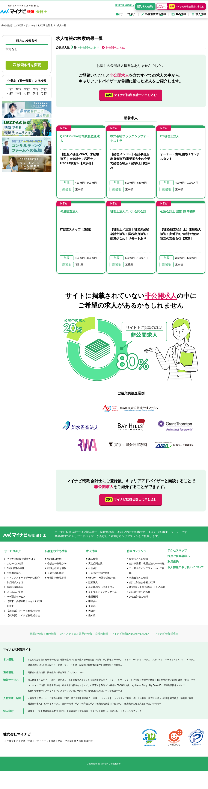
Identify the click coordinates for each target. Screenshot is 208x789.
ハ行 (10, 93)
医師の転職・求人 (70, 703)
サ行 (27, 89)
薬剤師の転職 (187, 698)
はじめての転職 (15, 563)
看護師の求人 (34, 703)
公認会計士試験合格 (99, 573)
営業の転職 (36, 633)
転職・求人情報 (104, 659)
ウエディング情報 (36, 685)
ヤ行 (27, 93)
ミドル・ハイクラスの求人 (137, 659)
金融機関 (93, 596)
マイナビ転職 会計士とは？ (21, 558)
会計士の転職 (139, 698)
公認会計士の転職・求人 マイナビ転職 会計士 (28, 25)
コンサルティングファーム (102, 592)
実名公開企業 (95, 563)
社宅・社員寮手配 (109, 711)
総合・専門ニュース (61, 680)
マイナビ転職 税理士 (166, 633)
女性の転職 (101, 633)
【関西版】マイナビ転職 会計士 (23, 610)
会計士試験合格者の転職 (142, 582)
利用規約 (173, 561)
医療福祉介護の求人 (112, 665)
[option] (131, 429)
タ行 (35, 89)
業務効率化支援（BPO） (55, 711)
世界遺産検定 (53, 685)
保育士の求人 (87, 703)
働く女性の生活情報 (166, 680)
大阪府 (91, 610)
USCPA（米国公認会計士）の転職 (147, 587)
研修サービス (34, 711)
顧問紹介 (174, 698)
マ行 (18, 93)
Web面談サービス (16, 596)
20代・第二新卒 (72, 698)
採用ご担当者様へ (124, 5)
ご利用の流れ (14, 573)
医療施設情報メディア (174, 685)
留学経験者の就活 (49, 659)
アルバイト (157, 659)
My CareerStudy (139, 685)
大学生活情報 (148, 680)
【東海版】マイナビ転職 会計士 (23, 615)
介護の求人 (117, 703)
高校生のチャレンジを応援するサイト (91, 680)
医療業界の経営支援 (134, 703)
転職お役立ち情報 (56, 568)
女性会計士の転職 (138, 596)
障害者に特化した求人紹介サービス (45, 665)
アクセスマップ (177, 550)
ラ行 (35, 93)
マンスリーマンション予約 (68, 691)
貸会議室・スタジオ (89, 711)
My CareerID (155, 685)
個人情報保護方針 (83, 741)
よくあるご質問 (15, 592)
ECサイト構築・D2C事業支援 (115, 685)
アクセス (20, 741)
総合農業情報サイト (71, 685)
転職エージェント (101, 698)
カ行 (18, 89)
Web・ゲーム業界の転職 (50, 698)
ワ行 (44, 93)
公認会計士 (94, 568)
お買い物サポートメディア (41, 691)
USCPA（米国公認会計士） (103, 577)
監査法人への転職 (138, 558)
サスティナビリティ (38, 741)
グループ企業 (65, 741)
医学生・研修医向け (84, 659)
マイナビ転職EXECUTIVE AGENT (131, 633)
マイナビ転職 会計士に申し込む (131, 95)
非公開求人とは (115, 47)
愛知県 (91, 615)
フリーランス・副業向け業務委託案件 (82, 665)
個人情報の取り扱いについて (185, 567)
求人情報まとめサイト (38, 680)
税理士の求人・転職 (158, 698)
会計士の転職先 (55, 573)
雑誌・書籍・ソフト (187, 680)
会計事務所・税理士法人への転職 (146, 563)
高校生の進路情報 (36, 672)
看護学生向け (66, 659)
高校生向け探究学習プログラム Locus (65, 672)
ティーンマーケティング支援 (125, 680)
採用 (53, 741)
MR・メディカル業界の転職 (75, 633)
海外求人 (118, 659)
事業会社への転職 (138, 577)
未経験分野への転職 (139, 592)
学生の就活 (33, 659)
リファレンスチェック (131, 711)
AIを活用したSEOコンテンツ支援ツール (103, 691)
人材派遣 (32, 698)
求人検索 (93, 558)
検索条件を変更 (29, 65)
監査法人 (93, 582)
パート (168, 659)
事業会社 (93, 601)
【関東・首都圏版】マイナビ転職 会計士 (24, 603)
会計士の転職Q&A (56, 563)
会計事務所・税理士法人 (101, 587)
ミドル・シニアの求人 (184, 659)
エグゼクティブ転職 (121, 698)
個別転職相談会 (15, 587)
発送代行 (73, 711)
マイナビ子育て (91, 685)
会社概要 (9, 741)
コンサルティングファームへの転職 (146, 570)
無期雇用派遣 (102, 703)
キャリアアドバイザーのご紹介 (23, 577)
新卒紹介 (86, 698)
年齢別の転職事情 (56, 577)
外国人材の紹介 (153, 703)
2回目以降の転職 (15, 568)
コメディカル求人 (51, 703)
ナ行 (44, 89)
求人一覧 (61, 25)
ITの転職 (51, 633)
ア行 (10, 89)
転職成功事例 (54, 558)
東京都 (91, 606)
